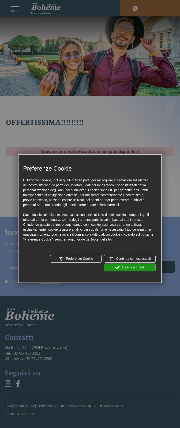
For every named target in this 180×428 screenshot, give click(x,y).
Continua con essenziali (130, 259)
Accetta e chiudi (130, 267)
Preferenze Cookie (76, 259)
